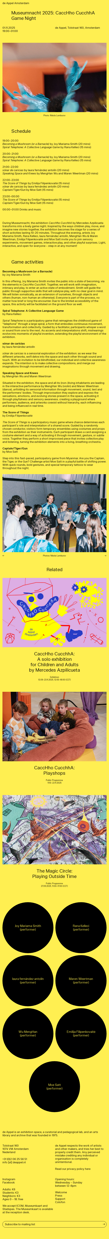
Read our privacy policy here (72, 1169)
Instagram (8, 1179)
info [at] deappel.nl (14, 1162)
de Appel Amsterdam (15, 3)
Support (60, 1199)
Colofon (60, 1202)
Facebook (8, 1182)
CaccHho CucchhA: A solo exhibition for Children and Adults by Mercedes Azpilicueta (54, 662)
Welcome (61, 1192)
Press (58, 1196)
